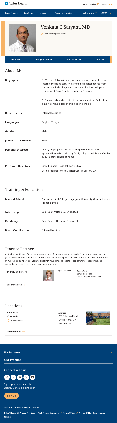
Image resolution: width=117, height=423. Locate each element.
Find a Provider (11, 13)
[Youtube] (20, 377)
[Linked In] (32, 377)
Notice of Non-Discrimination (92, 413)
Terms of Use (69, 413)
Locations (28, 13)
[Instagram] (26, 377)
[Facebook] (7, 377)
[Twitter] (13, 377)
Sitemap (8, 417)
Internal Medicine (51, 112)
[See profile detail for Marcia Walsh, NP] (16, 285)
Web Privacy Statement (49, 413)
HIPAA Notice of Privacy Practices (19, 413)
